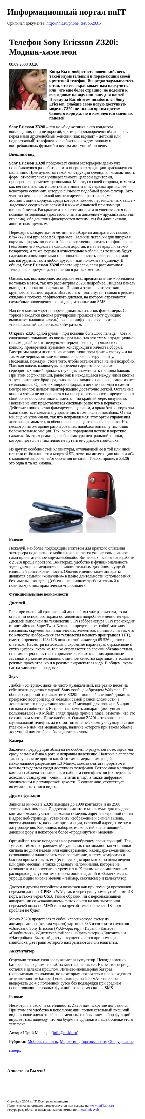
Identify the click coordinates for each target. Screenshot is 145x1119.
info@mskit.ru (65, 1033)
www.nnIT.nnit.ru (101, 1105)
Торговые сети (93, 1041)
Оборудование (121, 1041)
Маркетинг (69, 1041)
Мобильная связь (42, 1041)
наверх (15, 1050)
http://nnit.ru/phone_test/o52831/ (73, 23)
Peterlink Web (89, 1110)
